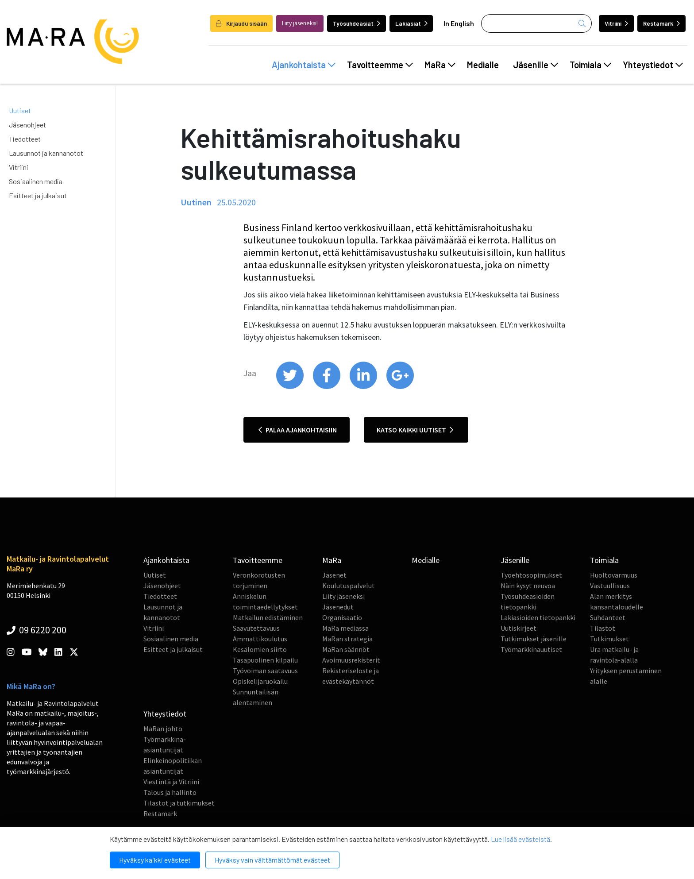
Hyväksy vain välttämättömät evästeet (272, 860)
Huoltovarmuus (613, 575)
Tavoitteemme (380, 65)
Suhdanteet (607, 617)
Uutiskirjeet (518, 628)
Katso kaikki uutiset (415, 429)
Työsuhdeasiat (356, 23)
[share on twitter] (290, 386)
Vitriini (616, 23)
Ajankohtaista (303, 65)
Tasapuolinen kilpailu (265, 659)
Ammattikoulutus (260, 638)
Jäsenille (535, 65)
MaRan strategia (347, 638)
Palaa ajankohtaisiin (297, 429)
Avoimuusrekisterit (351, 659)
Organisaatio (342, 617)
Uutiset (20, 110)
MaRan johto (162, 728)
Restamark (661, 23)
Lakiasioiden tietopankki (538, 617)
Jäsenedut (338, 606)
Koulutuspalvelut (348, 585)
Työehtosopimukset (531, 575)
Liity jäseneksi (343, 596)
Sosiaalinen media (35, 181)
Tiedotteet (25, 139)
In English (458, 23)
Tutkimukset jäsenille (534, 638)
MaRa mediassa (345, 628)
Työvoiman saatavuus (265, 670)
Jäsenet (334, 575)
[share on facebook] (327, 386)
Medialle (483, 64)
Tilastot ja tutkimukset (179, 802)
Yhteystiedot (653, 65)
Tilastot (602, 628)
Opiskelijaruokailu (260, 681)
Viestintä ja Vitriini (171, 781)
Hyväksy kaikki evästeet (155, 860)
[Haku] (536, 23)
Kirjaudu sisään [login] (241, 23)
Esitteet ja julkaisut (38, 195)
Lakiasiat (411, 23)
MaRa (439, 65)
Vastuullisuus (610, 585)
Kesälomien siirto (260, 649)
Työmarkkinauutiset (531, 649)
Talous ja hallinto (170, 792)
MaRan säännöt (346, 649)
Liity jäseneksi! (300, 23)
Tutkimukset (609, 638)
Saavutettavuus (256, 628)
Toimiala (590, 65)
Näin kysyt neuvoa (528, 585)
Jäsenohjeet (27, 124)
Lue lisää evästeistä (520, 839)
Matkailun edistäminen (268, 617)
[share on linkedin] (364, 386)
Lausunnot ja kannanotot (46, 153)
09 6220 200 (36, 630)
